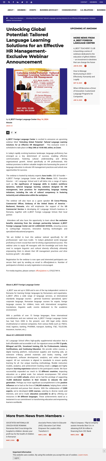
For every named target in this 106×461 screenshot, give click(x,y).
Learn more (83, 455)
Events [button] (33, 10)
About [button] (11, 10)
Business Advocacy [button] (49, 10)
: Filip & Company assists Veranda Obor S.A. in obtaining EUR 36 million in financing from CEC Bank (84, 427)
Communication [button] (70, 10)
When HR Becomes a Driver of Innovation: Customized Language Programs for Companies (84, 92)
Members (93, 2)
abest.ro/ (9, 126)
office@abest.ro (42, 271)
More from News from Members (34, 416)
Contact (84, 2)
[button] (95, 419)
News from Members (16, 18)
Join (101, 2)
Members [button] (22, 10)
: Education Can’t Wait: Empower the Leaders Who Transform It (52, 427)
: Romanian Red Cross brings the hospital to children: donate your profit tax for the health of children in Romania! (20, 430)
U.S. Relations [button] (87, 10)
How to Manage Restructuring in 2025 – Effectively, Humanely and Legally (84, 75)
